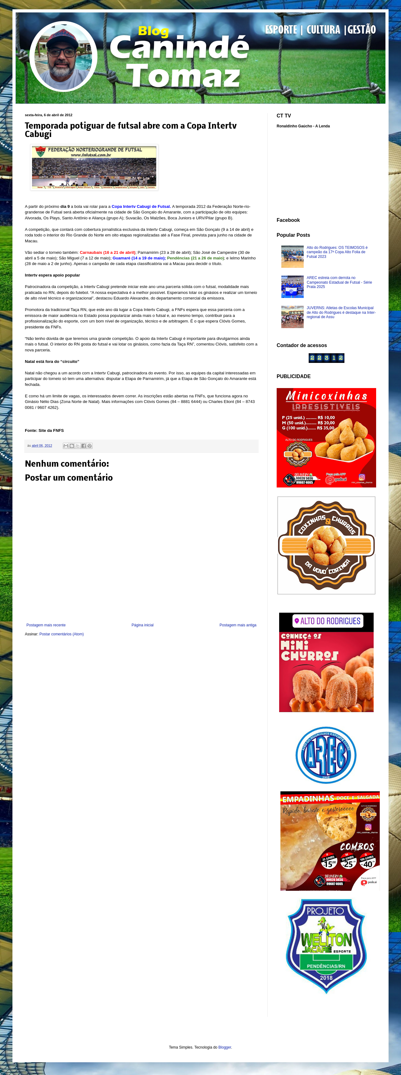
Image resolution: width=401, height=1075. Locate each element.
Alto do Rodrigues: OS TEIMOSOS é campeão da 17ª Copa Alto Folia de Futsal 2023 (337, 252)
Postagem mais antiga (237, 625)
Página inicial (142, 625)
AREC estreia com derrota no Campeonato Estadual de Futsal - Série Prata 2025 (339, 282)
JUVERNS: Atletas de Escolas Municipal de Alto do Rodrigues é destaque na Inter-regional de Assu (341, 312)
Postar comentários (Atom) (61, 634)
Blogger (225, 1047)
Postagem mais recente (46, 625)
